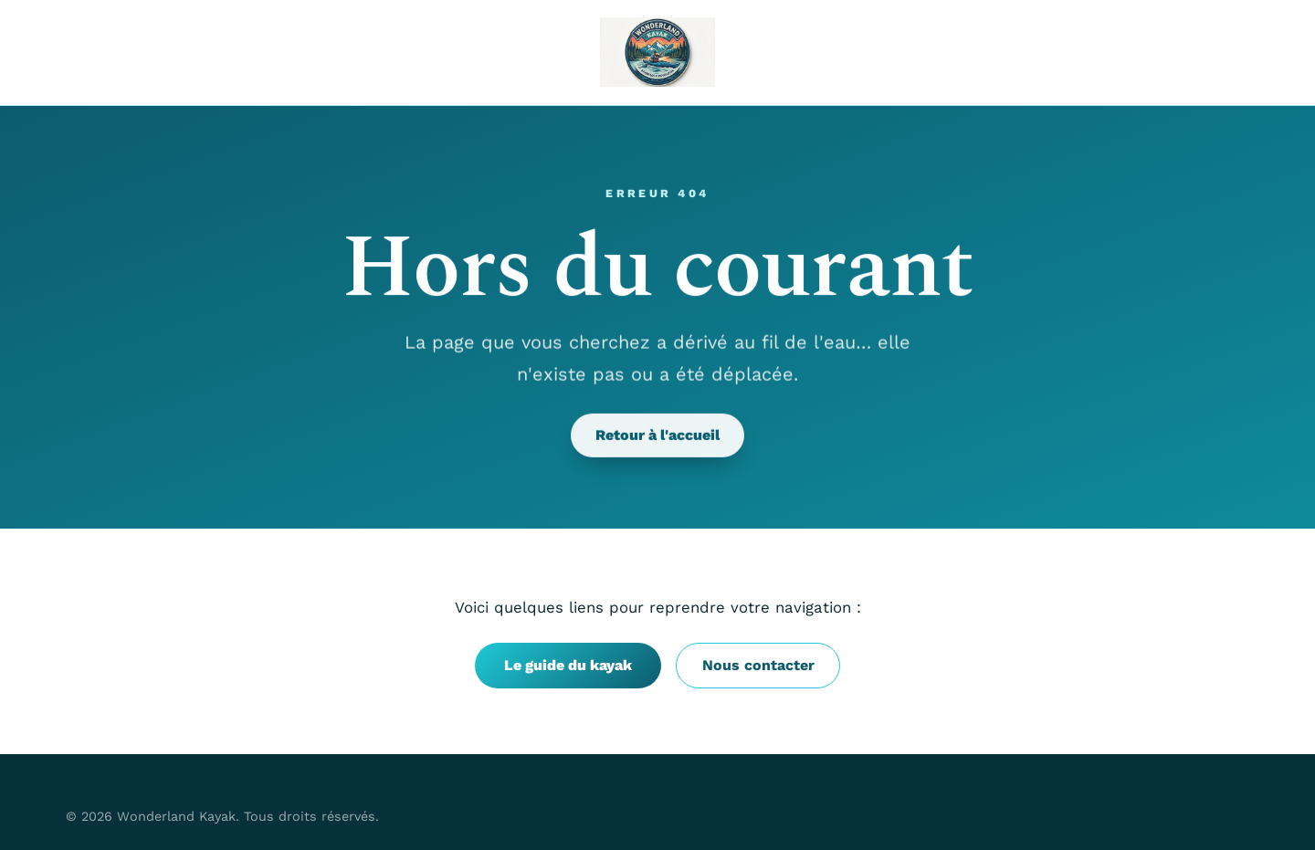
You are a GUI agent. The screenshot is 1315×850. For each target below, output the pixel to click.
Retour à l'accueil (657, 436)
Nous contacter (758, 665)
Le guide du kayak (568, 665)
